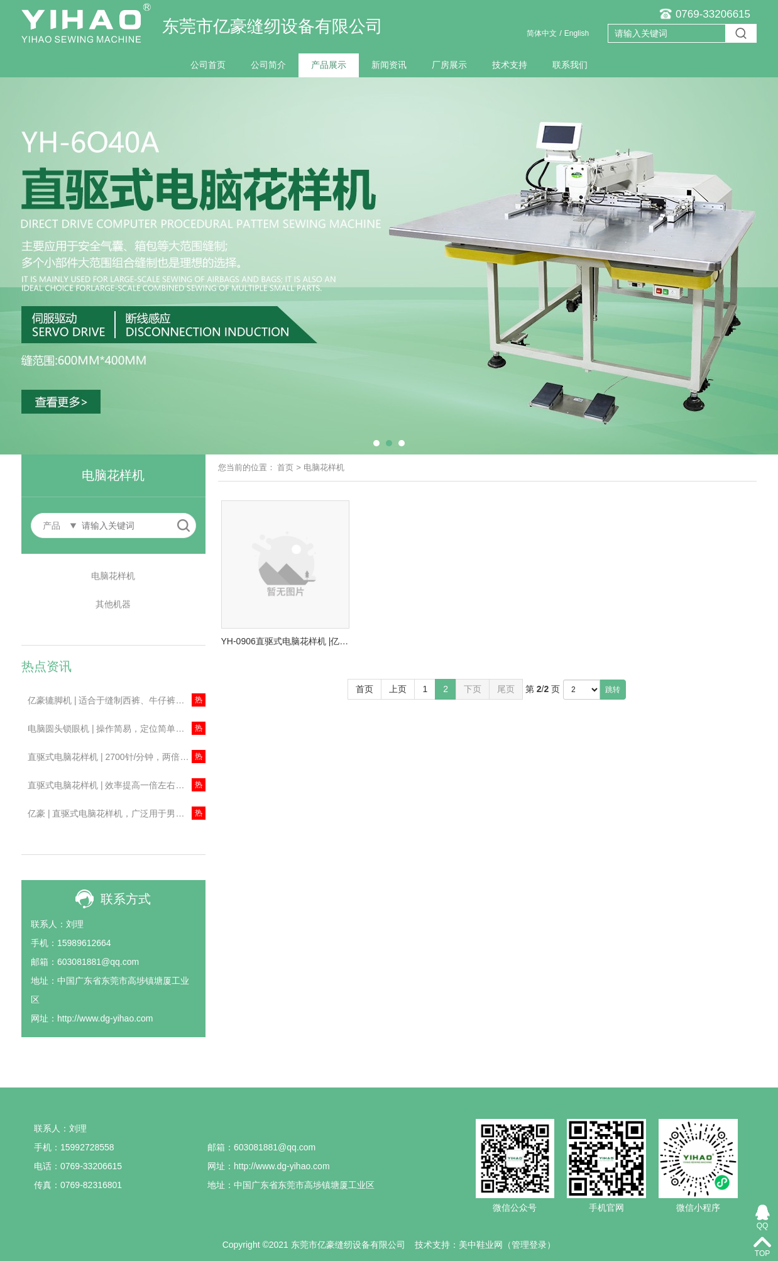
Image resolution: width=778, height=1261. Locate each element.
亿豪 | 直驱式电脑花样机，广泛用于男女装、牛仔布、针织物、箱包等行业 (116, 813)
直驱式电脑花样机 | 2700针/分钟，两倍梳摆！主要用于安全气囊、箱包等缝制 (116, 757)
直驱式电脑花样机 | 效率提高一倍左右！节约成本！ (116, 785)
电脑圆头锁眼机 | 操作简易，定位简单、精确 (115, 729)
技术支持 (509, 65)
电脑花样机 (113, 576)
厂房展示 (449, 65)
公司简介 (268, 65)
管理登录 (529, 1245)
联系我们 (570, 65)
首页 (285, 467)
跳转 (612, 689)
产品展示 (328, 65)
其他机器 (113, 604)
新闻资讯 (389, 65)
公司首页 (208, 65)
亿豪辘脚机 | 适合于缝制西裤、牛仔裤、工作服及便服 (116, 700)
